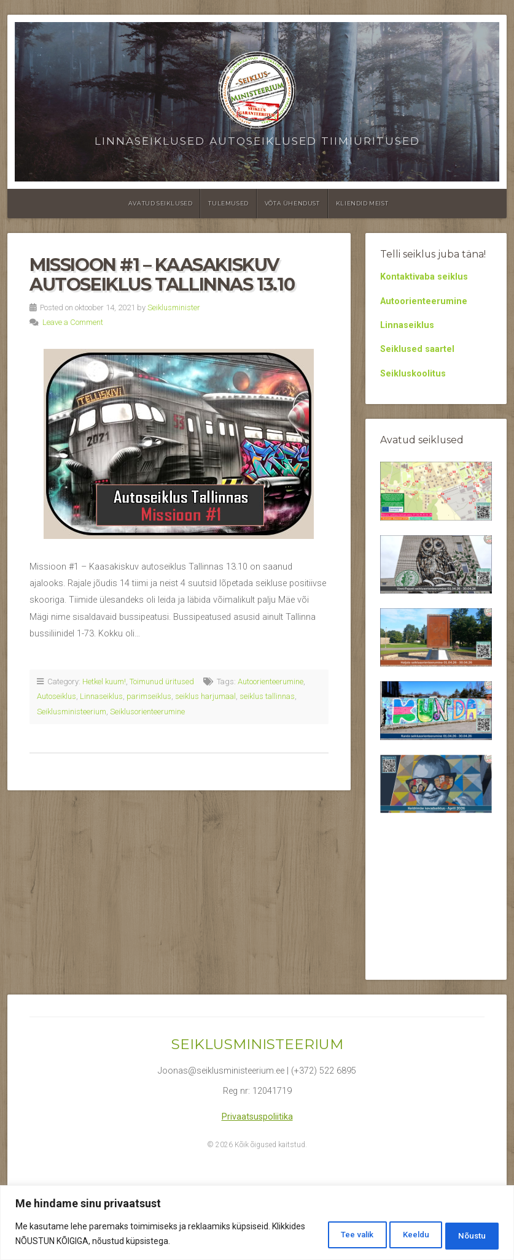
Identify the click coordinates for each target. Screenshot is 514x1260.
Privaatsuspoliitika (257, 1117)
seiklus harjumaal (205, 696)
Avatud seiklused (160, 203)
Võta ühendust (292, 203)
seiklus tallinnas (267, 696)
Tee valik (325, 1235)
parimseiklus (149, 696)
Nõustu (466, 1235)
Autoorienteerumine (270, 681)
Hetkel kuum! (104, 681)
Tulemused (228, 203)
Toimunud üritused (162, 681)
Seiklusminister (173, 307)
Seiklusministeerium (71, 711)
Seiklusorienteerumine (147, 711)
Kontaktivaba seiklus (424, 277)
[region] (257, 1223)
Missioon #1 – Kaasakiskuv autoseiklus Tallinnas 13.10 (161, 274)
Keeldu (397, 1235)
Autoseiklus (56, 696)
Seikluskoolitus (413, 373)
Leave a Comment (72, 322)
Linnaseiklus (101, 696)
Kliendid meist (362, 203)
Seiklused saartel (417, 349)
